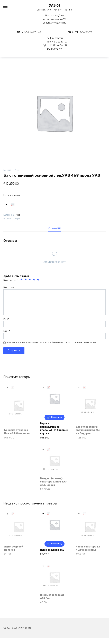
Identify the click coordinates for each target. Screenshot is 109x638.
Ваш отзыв (9, 287)
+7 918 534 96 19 (82, 32)
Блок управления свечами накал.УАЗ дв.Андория (88, 430)
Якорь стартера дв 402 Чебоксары (88, 548)
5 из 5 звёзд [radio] (38, 280)
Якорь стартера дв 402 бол (52, 596)
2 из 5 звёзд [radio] (26, 280)
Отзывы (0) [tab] (54, 228)
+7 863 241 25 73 (31, 32)
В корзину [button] (56, 417)
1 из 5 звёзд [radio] (22, 280)
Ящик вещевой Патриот (13, 548)
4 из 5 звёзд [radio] (34, 280)
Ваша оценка (10, 280)
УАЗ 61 (54, 5)
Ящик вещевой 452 (52, 549)
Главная (7, 170)
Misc (16, 170)
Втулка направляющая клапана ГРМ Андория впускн (54, 428)
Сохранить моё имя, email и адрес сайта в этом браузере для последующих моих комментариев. (51, 342)
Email (6, 331)
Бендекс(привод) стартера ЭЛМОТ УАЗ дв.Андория (53, 482)
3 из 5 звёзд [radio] (30, 280)
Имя (6, 319)
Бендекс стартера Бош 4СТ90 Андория (17, 432)
